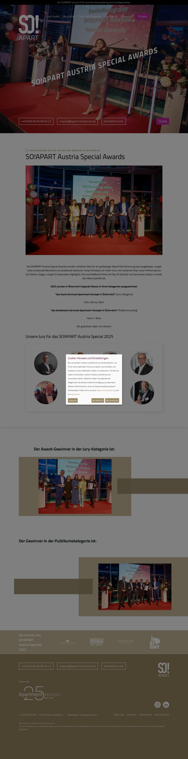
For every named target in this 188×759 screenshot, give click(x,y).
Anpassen (73, 400)
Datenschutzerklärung (106, 390)
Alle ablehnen (97, 400)
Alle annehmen (112, 400)
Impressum (75, 394)
